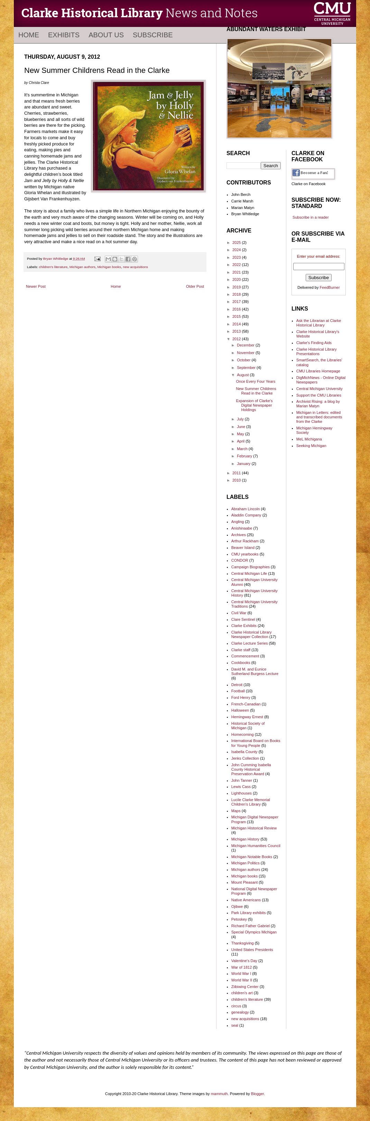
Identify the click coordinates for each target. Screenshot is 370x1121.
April (241, 441)
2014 (237, 324)
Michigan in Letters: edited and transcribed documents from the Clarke (319, 417)
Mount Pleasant (244, 882)
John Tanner (241, 780)
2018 (237, 294)
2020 (237, 279)
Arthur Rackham (245, 541)
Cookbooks (240, 663)
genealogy (240, 1012)
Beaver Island (243, 547)
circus (236, 1006)
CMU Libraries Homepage (318, 371)
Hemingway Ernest (247, 717)
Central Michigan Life (249, 573)
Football (238, 691)
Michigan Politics (245, 863)
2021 (237, 272)
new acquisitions (135, 267)
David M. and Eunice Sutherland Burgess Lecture (254, 671)
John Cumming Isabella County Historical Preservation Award (251, 769)
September (247, 367)
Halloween (240, 710)
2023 (237, 257)
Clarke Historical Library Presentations (316, 351)
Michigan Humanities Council (255, 846)
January (244, 464)
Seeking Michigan (311, 446)
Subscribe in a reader (311, 217)
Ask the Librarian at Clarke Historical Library (318, 323)
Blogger (257, 1094)
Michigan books (109, 267)
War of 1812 (241, 967)
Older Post (195, 286)
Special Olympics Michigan (254, 932)
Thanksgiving (242, 943)
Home (28, 35)
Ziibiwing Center (245, 987)
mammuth (219, 1094)
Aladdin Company (246, 515)
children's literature (53, 267)
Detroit (236, 685)
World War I (241, 973)
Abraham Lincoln (245, 509)
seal (234, 1025)
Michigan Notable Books (251, 857)
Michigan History (245, 839)
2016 (237, 309)
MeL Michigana (309, 439)
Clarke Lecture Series (249, 643)
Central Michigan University (319, 389)
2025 (237, 242)
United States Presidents (252, 950)
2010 (237, 480)
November (246, 353)
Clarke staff (240, 650)
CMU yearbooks (245, 554)
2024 (237, 250)
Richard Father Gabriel (250, 926)
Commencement (245, 656)
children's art (242, 993)
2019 (237, 287)
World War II (241, 980)
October (244, 360)
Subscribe (153, 35)
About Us (106, 35)
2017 (237, 302)
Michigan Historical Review (254, 828)
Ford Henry (240, 697)
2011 (237, 473)
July (241, 419)
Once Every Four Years (255, 381)
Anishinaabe (241, 528)
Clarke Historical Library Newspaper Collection (251, 634)
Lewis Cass (241, 787)
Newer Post (36, 286)
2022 (237, 265)
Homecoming (242, 734)
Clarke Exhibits (244, 626)
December (246, 345)
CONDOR (239, 560)
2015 (237, 316)
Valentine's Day (244, 961)
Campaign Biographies (250, 567)
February (245, 456)
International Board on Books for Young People (255, 743)
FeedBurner (330, 287)
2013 (237, 331)
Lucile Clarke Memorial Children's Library (250, 802)
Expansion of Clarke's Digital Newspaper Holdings (254, 405)
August (243, 375)
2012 (237, 339)
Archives (238, 535)
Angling (237, 522)
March (243, 449)
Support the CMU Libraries (318, 395)
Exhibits (64, 35)
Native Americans (246, 900)
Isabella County (244, 752)
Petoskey (239, 919)
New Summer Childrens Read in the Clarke (256, 391)
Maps (236, 811)
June (241, 427)
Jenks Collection (245, 758)
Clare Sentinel (243, 619)
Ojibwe (237, 906)
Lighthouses (241, 793)
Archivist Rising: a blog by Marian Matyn (318, 403)
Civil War (239, 613)
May (241, 434)
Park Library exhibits (248, 913)
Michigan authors (82, 267)
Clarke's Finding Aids (314, 343)
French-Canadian (246, 704)
